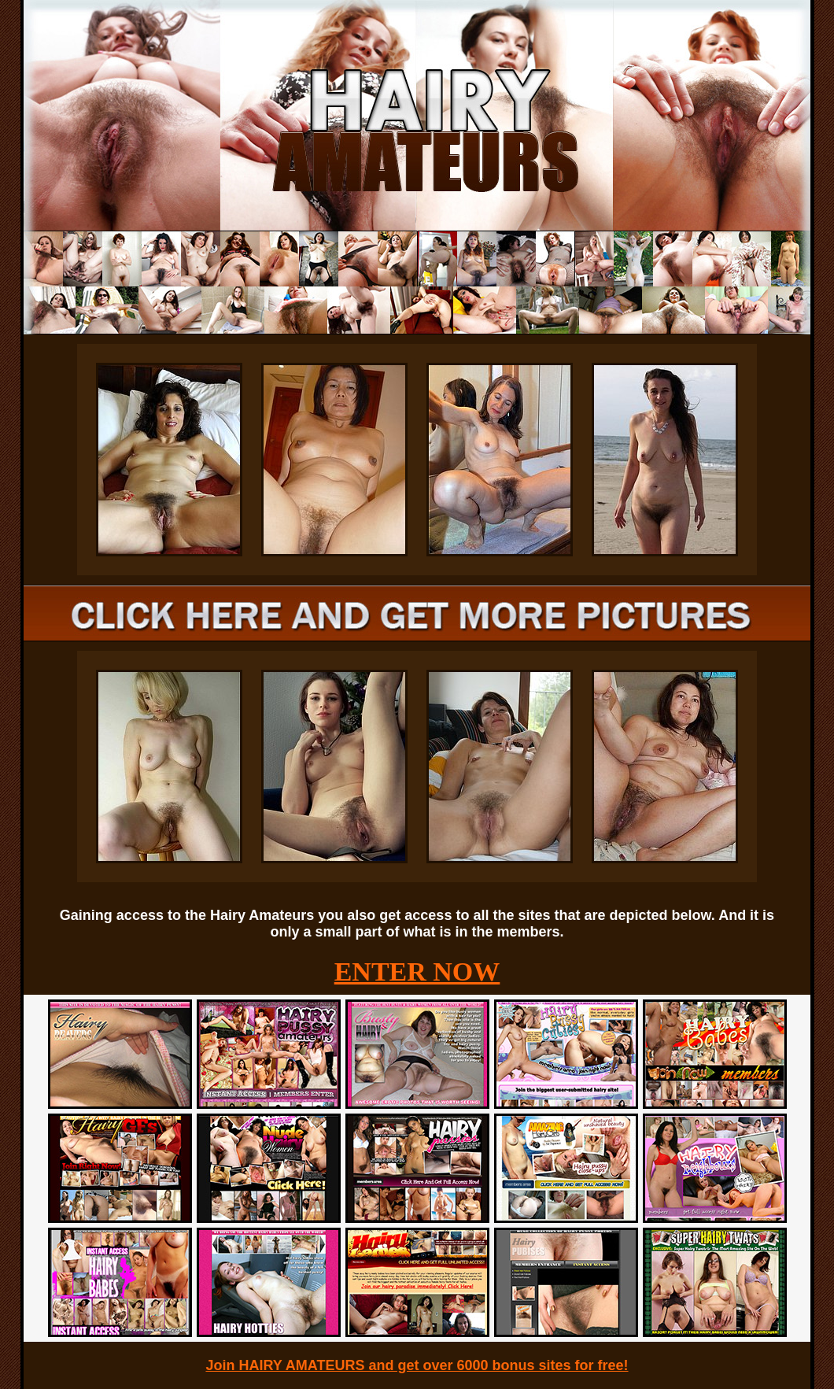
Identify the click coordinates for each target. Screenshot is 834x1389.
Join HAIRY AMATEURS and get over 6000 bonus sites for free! (416, 1365)
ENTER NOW (417, 971)
